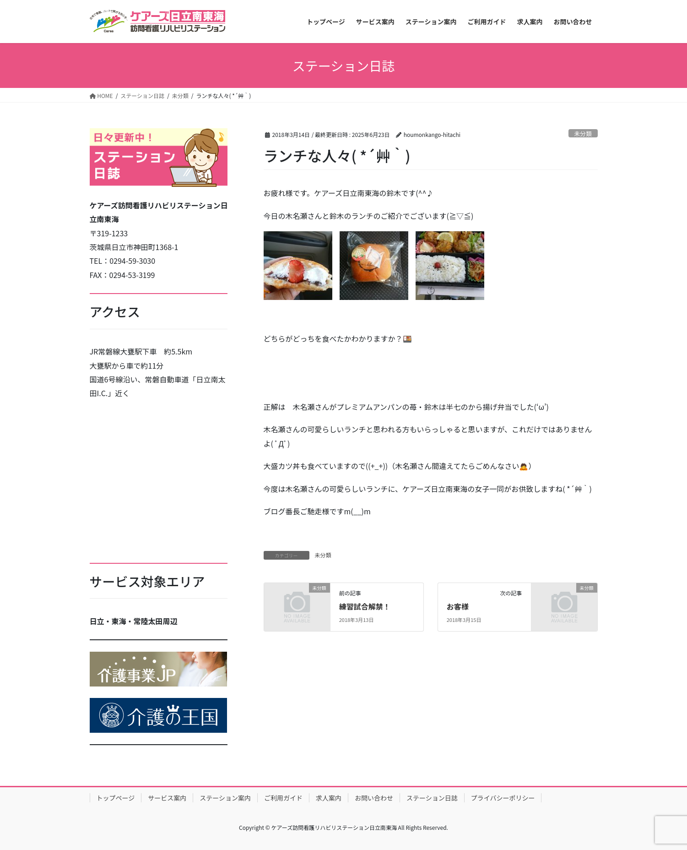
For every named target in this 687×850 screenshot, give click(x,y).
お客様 (458, 606)
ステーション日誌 (432, 797)
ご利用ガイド (283, 797)
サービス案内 (167, 797)
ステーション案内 (225, 797)
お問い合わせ (374, 797)
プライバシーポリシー (503, 797)
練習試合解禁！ (364, 606)
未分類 (582, 133)
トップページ (116, 797)
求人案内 (328, 797)
